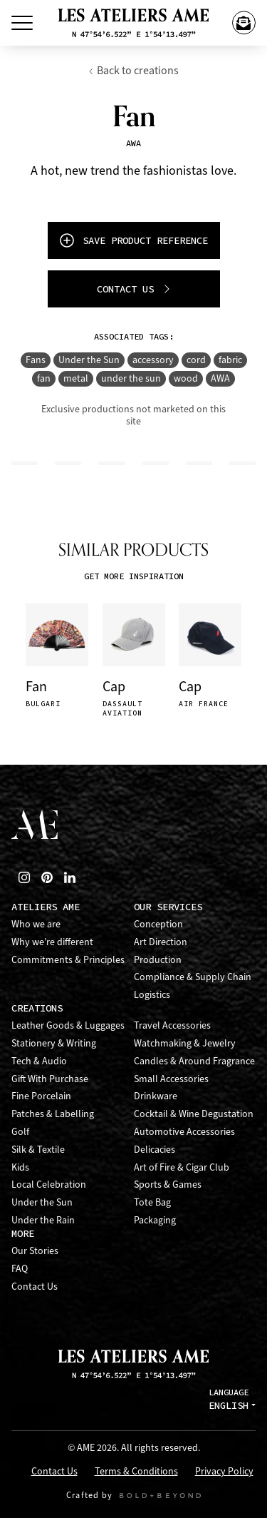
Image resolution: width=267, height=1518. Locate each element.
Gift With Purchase (49, 1079)
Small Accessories (171, 1079)
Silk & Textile (38, 1149)
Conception (158, 924)
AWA (220, 378)
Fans (36, 360)
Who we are (36, 924)
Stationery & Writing (53, 1043)
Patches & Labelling (52, 1114)
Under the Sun (89, 360)
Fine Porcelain (41, 1096)
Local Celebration (48, 1184)
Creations (37, 1008)
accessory (153, 360)
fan (44, 378)
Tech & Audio (39, 1061)
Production (158, 960)
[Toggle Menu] (22, 23)
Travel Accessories (172, 1025)
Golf (20, 1131)
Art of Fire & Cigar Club (181, 1167)
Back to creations (133, 70)
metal (75, 378)
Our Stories (34, 1251)
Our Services (168, 907)
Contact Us (34, 1286)
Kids (20, 1167)
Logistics (152, 995)
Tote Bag (152, 1202)
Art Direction (160, 942)
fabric (230, 360)
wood (186, 378)
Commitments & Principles (68, 960)
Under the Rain (43, 1220)
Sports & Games (167, 1184)
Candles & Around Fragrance (194, 1061)
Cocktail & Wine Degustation (193, 1114)
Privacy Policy (224, 1472)
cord (196, 360)
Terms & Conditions (136, 1472)
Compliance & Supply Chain (192, 977)
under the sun (131, 378)
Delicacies (154, 1149)
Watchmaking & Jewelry (185, 1043)
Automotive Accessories (184, 1131)
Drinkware (155, 1096)
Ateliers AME (45, 907)
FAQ (19, 1268)
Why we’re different (52, 942)
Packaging (155, 1220)
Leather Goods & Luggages (68, 1025)
